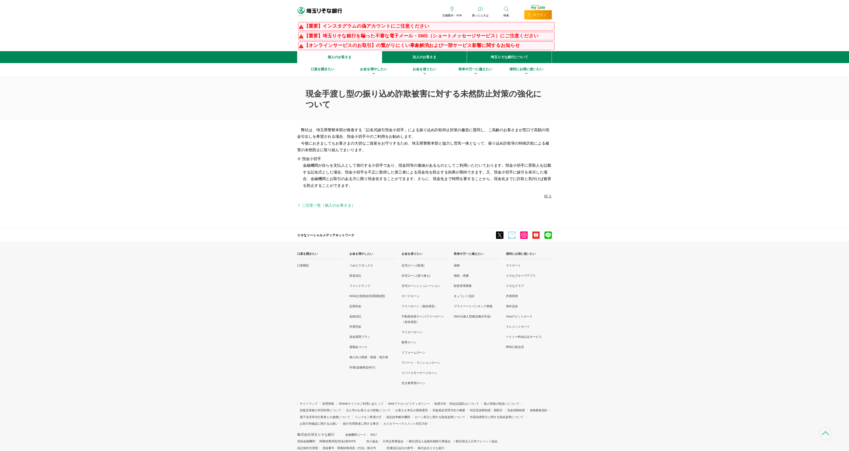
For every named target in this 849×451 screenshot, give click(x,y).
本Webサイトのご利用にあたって (361, 403)
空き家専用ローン (413, 383)
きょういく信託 (464, 296)
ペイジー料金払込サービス (524, 336)
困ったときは (480, 15)
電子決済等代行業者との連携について (325, 417)
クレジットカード (518, 326)
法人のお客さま (424, 57)
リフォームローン (413, 352)
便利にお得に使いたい (521, 253)
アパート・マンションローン (421, 362)
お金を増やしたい (361, 253)
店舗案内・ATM (452, 15)
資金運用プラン (359, 336)
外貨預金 (355, 326)
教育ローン (409, 342)
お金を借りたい (412, 253)
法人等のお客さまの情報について (368, 410)
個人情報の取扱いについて (501, 403)
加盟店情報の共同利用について (320, 410)
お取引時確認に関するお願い (319, 423)
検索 (506, 15)
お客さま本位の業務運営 (411, 410)
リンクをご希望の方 (368, 417)
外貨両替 (512, 296)
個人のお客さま (339, 57)
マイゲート (513, 265)
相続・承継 (461, 275)
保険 (457, 265)
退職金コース (358, 347)
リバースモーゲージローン (419, 373)
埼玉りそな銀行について (509, 57)
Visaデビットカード (519, 316)
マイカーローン (412, 332)
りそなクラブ (515, 286)
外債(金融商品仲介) (362, 367)
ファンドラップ (359, 286)
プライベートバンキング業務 (473, 306)
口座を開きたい (307, 253)
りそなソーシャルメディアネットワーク (325, 235)
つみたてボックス (361, 265)
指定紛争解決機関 (398, 417)
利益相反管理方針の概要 (449, 410)
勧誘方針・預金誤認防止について (456, 403)
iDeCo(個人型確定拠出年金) (472, 316)
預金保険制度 (516, 410)
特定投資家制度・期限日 (486, 410)
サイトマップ (309, 403)
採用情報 (328, 403)
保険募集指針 (539, 410)
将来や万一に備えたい (469, 253)
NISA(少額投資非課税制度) (367, 296)
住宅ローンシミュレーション (421, 286)
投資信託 (355, 275)
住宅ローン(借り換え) (416, 275)
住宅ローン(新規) (413, 265)
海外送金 (512, 306)
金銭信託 (355, 316)
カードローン (410, 296)
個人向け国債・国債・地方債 (368, 357)
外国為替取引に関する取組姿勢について (496, 417)
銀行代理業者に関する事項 (361, 423)
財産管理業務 (463, 286)
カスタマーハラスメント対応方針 (405, 423)
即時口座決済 (515, 347)
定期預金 (355, 306)
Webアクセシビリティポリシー (409, 403)
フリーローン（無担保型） (419, 306)
